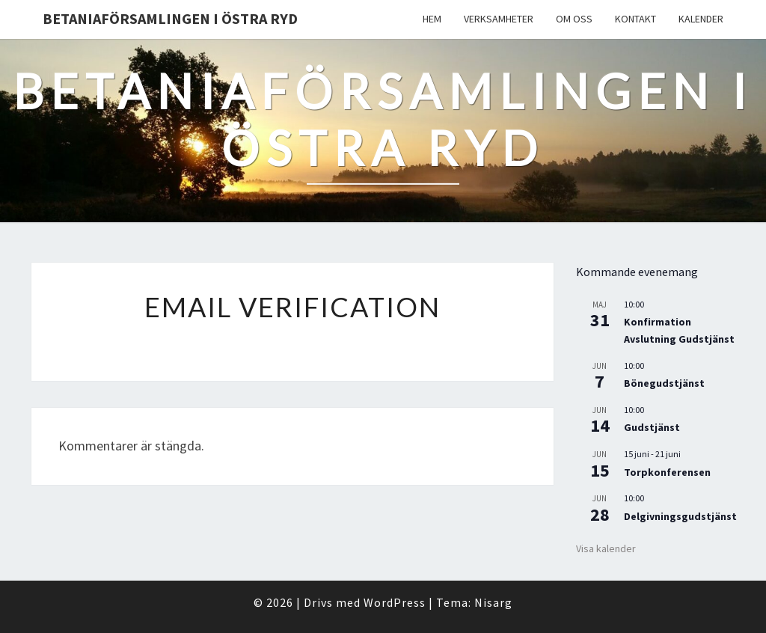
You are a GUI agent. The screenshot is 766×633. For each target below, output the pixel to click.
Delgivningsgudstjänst (680, 516)
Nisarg (493, 602)
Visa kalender (606, 548)
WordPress (395, 602)
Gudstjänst (652, 427)
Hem (432, 18)
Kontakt (635, 18)
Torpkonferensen (667, 472)
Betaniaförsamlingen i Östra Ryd (170, 18)
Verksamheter (498, 18)
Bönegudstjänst (664, 383)
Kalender (700, 18)
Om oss (574, 18)
